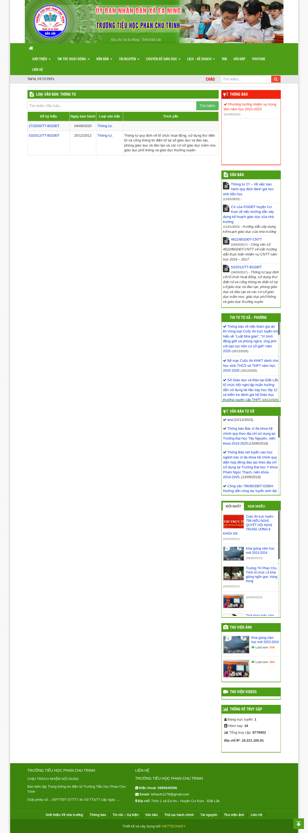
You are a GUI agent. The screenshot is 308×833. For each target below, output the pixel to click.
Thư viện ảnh (241, 627)
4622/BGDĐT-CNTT (246, 239)
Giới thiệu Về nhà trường (64, 815)
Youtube (258, 59)
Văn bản (104, 59)
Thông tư (104, 126)
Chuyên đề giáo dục (163, 59)
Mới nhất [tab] (233, 506)
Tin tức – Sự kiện (126, 815)
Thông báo (239, 94)
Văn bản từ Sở (242, 411)
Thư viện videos (243, 692)
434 (272, 647)
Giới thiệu (41, 59)
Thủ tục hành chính (179, 815)
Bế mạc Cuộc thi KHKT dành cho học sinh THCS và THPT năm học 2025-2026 (250, 365)
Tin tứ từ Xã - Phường (248, 318)
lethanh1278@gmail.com (170, 794)
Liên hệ (37, 70)
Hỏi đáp (239, 59)
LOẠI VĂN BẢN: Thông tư (56, 94)
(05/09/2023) (231, 586)
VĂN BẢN (237, 175)
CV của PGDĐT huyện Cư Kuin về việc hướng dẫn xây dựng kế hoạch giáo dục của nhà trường (248, 214)
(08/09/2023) (254, 558)
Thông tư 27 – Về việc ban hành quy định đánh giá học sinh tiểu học (248, 189)
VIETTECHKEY (174, 826)
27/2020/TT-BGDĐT (44, 126)
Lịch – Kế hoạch (201, 59)
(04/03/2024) (231, 539)
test (230, 420)
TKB (224, 59)
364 (272, 662)
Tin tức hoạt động (73, 59)
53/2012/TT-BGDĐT (44, 135)
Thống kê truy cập (246, 709)
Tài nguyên (129, 59)
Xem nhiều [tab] (256, 506)
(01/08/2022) (232, 114)
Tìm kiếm (207, 106)
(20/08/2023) (254, 597)
